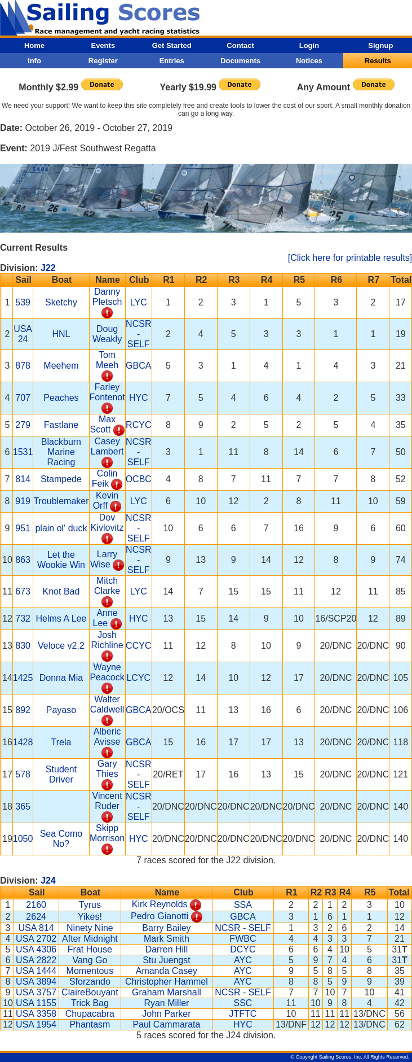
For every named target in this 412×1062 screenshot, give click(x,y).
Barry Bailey (166, 928)
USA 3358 (36, 1014)
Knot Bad (61, 591)
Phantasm (89, 1024)
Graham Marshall (166, 992)
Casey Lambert (107, 446)
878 (22, 365)
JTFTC (242, 1014)
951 (22, 528)
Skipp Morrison (107, 833)
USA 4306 (36, 949)
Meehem (60, 365)
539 (22, 302)
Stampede (61, 479)
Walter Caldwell (107, 704)
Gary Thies (107, 769)
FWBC (242, 938)
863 (22, 560)
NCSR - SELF (138, 334)
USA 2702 (36, 938)
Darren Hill (166, 949)
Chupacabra (89, 1014)
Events (103, 45)
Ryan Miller (166, 1003)
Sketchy (61, 302)
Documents (240, 60)
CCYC (138, 645)
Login (309, 45)
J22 (48, 268)
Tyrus (90, 905)
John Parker (166, 1014)
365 (22, 806)
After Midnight (90, 938)
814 (22, 479)
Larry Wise (103, 559)
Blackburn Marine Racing (61, 452)
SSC (242, 1003)
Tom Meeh (107, 360)
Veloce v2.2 (61, 645)
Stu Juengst (167, 960)
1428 (23, 742)
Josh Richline (107, 640)
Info (34, 60)
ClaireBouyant (89, 992)
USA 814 (36, 928)
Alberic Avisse (107, 736)
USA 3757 (36, 992)
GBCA (138, 365)
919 (22, 501)
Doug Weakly (107, 334)
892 (22, 710)
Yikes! (90, 916)
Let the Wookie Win (61, 560)
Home (34, 45)
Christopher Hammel (166, 981)
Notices (309, 60)
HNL (61, 334)
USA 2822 (36, 960)
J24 (48, 880)
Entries (172, 60)
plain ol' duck (61, 528)
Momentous (90, 971)
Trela (61, 742)
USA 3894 (36, 981)
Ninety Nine (90, 928)
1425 (23, 678)
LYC (138, 302)
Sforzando (89, 981)
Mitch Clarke (107, 586)
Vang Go (89, 960)
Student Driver (61, 774)
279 (22, 425)
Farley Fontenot (107, 392)
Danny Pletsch (107, 297)
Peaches (60, 398)
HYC (138, 398)
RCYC (138, 425)
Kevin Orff (105, 500)
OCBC (139, 479)
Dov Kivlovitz (107, 522)
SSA (243, 905)
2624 (36, 916)
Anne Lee (105, 618)
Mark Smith (166, 938)
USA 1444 (36, 971)
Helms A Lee (61, 618)
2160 (36, 905)
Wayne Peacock (107, 672)
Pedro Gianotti (159, 916)
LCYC (138, 678)
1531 (23, 452)
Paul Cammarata (166, 1024)
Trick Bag (90, 1003)
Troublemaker (60, 501)
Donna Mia (61, 678)
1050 (23, 839)
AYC (243, 960)
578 (22, 774)
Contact (240, 45)
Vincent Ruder (107, 801)
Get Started (172, 45)
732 (22, 618)
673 (22, 591)
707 (22, 398)
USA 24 (23, 334)
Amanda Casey (166, 971)
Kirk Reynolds (160, 904)
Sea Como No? (61, 839)
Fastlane (61, 425)
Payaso (61, 710)
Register (103, 60)
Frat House (90, 949)
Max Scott (103, 424)
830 (22, 645)
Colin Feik (105, 478)
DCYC (242, 949)
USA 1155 (36, 1003)
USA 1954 (36, 1024)
